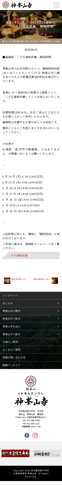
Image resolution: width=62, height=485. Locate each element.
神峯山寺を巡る (11, 326)
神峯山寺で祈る (11, 318)
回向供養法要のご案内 (21, 41)
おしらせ (8, 41)
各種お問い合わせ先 (14, 357)
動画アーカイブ (11, 365)
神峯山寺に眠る (11, 334)
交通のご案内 (10, 342)
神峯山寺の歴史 (11, 311)
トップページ (10, 295)
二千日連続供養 (17, 255)
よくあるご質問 (11, 349)
